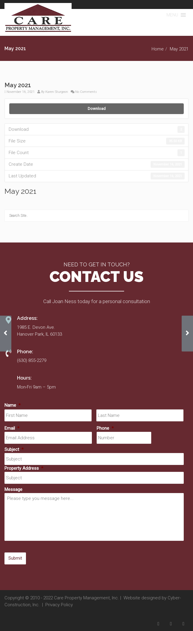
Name (12, 405)
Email (11, 428)
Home (158, 49)
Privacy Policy (59, 604)
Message (13, 489)
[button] (172, 15)
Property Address (23, 468)
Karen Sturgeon (56, 92)
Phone (105, 428)
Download (97, 108)
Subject (14, 449)
